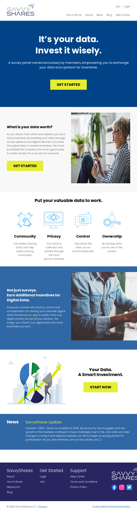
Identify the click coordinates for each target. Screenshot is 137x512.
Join (117, 6)
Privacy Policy (78, 487)
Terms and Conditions (83, 481)
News (100, 15)
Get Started (68, 84)
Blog (109, 15)
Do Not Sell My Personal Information (111, 506)
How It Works (74, 15)
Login (127, 6)
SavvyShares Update (43, 422)
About (89, 15)
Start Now (100, 387)
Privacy (42, 506)
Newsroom (13, 487)
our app (33, 315)
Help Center (123, 15)
